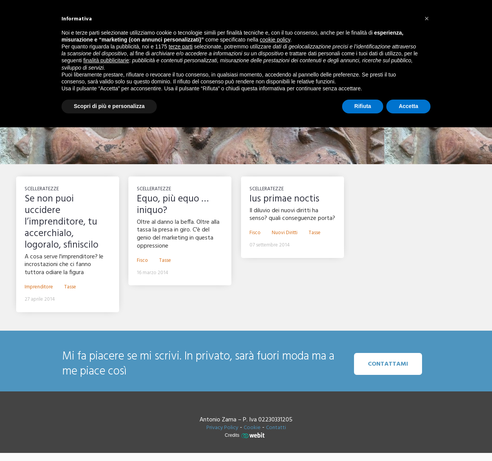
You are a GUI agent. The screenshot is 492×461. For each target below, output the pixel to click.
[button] (427, 18)
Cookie (252, 427)
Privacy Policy (222, 427)
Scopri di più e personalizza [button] (109, 106)
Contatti (276, 427)
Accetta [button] (408, 106)
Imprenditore (39, 287)
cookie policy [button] (275, 40)
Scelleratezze (42, 189)
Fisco (142, 261)
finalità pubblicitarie (106, 60)
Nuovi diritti (285, 233)
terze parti (181, 46)
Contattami (388, 364)
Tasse (70, 287)
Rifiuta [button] (362, 106)
